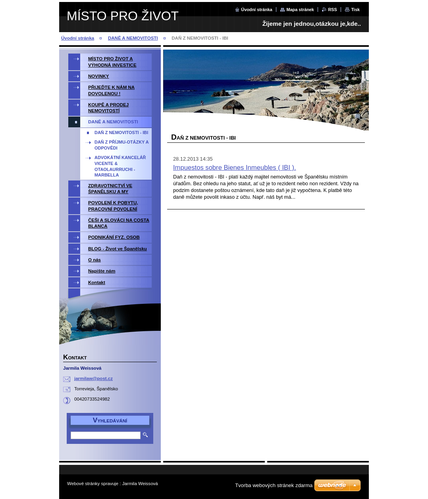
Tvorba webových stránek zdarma (273, 485)
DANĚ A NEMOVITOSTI (133, 38)
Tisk (355, 9)
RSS (332, 9)
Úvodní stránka (256, 9)
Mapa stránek (300, 9)
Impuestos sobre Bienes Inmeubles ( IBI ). (234, 167)
